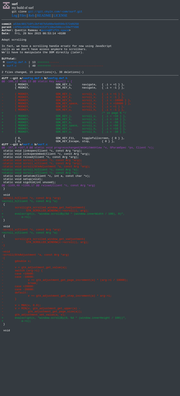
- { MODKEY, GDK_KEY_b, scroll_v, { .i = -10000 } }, (66, 115)
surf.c (12, 75)
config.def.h (16, 71)
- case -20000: (18, 342)
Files (23, 16)
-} (3, 289)
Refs (31, 16)
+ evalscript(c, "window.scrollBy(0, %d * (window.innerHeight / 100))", (64, 376)
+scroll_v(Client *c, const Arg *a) (29, 274)
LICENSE (61, 16)
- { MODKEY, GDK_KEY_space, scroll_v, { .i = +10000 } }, (66, 119)
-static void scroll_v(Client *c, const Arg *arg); (42, 191)
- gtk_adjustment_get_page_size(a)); (42, 369)
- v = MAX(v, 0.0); (21, 361)
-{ (3, 304)
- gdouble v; (16, 308)
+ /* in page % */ (64, 130)
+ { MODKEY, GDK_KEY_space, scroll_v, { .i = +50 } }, (64, 145)
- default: (15, 346)
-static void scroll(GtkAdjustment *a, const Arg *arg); (46, 195)
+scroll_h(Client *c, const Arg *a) (29, 236)
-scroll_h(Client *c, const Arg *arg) (31, 232)
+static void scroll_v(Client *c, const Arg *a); (40, 202)
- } (9, 353)
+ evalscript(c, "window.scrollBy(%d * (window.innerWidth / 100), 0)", (63, 251)
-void (6, 297)
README (44, 16)
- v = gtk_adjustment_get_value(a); (34, 316)
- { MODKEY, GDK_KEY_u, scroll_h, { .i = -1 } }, (63, 126)
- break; (20, 335)
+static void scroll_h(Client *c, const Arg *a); (40, 198)
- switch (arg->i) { (22, 319)
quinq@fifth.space (55, 32)
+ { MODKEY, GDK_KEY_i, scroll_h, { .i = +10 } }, (64, 149)
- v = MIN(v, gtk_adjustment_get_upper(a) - (41, 365)
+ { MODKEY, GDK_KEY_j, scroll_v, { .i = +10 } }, (64, 134)
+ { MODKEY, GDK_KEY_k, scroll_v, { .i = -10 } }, (64, 138)
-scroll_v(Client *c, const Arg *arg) (31, 270)
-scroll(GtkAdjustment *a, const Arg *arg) (35, 300)
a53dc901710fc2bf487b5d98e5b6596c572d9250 (46, 25)
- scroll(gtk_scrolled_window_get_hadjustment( (43, 244)
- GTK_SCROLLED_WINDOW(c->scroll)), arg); (45, 247)
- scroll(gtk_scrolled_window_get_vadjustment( (43, 282)
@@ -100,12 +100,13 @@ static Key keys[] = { (37, 92)
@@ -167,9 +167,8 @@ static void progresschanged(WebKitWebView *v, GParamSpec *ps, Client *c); (78, 172)
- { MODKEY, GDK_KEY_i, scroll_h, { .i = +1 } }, (63, 123)
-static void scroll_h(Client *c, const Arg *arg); (42, 187)
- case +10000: (18, 323)
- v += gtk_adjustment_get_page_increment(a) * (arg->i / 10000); (65, 331)
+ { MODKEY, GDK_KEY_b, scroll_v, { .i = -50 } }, (64, 142)
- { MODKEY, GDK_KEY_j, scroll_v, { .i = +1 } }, (63, 108)
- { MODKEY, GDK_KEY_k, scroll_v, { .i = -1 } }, (63, 111)
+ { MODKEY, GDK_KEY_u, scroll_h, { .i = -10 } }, (64, 153)
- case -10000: (18, 327)
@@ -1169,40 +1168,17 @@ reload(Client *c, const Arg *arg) (48, 217)
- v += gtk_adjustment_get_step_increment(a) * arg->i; (57, 350)
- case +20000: (18, 338)
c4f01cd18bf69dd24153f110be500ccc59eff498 (46, 29)
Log (14, 16)
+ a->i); (16, 255)
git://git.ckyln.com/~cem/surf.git (55, 12)
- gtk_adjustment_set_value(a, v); (34, 372)
